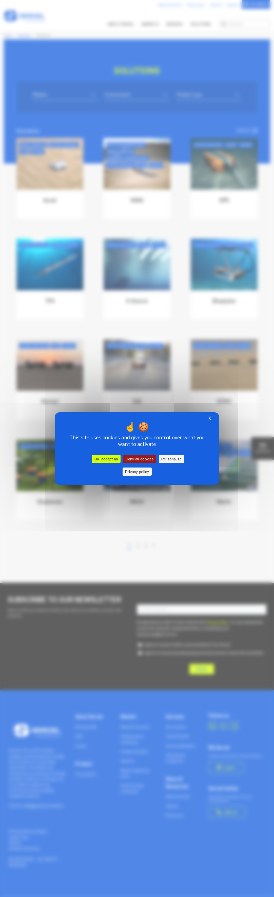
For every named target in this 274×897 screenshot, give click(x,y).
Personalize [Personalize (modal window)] (171, 458)
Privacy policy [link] (137, 471)
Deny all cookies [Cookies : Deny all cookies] (140, 458)
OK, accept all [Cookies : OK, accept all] (106, 458)
